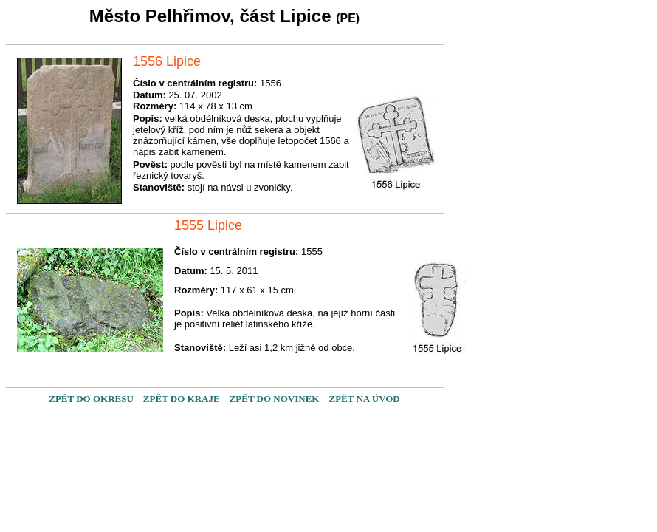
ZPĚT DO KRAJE (181, 398)
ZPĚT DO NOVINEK (275, 398)
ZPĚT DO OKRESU (91, 398)
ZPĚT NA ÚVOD (363, 398)
